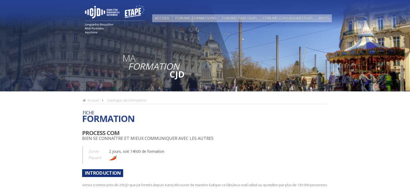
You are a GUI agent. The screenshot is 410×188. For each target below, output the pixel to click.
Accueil (162, 18)
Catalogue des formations (126, 100)
